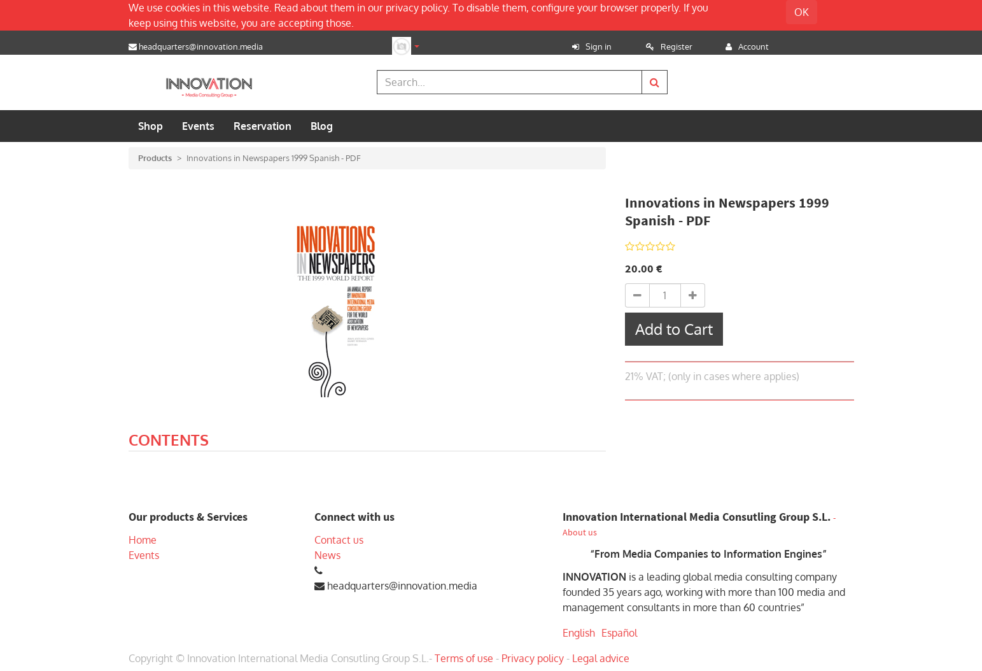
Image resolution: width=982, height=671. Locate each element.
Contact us (338, 539)
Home (143, 539)
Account (753, 46)
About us (580, 532)
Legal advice (600, 658)
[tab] (169, 441)
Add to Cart (674, 329)
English (579, 632)
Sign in (599, 46)
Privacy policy (533, 658)
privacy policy (416, 7)
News (327, 555)
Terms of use (464, 658)
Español (619, 632)
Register (676, 46)
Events (144, 555)
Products (155, 158)
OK (801, 12)
